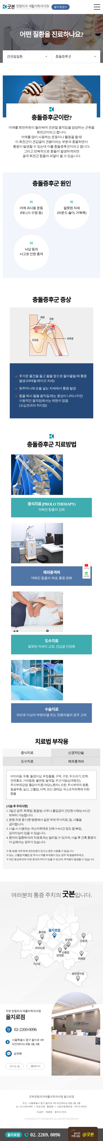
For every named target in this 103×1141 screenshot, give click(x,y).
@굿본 (18, 1053)
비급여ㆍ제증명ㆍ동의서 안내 (51, 1112)
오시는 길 (15, 1066)
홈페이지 (35, 1066)
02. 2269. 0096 (45, 1134)
